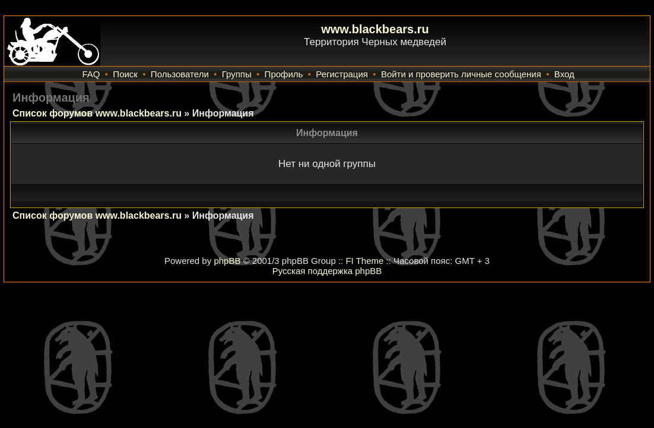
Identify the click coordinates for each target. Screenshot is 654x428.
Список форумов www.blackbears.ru (97, 113)
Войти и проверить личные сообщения (461, 74)
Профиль (284, 74)
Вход (564, 74)
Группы (237, 74)
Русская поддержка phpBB (327, 271)
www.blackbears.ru (375, 29)
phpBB (227, 261)
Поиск (125, 74)
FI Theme (364, 261)
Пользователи (180, 74)
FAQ (91, 74)
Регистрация (342, 74)
